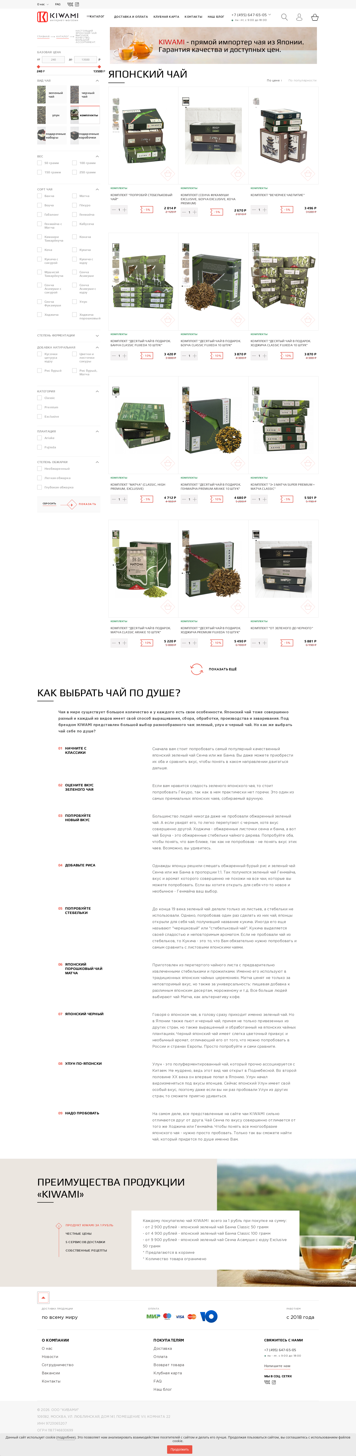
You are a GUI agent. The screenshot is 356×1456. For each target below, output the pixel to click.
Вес (40, 156)
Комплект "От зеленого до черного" (282, 624)
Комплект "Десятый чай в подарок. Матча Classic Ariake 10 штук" (141, 627)
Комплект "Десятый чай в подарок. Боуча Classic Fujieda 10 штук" (211, 343)
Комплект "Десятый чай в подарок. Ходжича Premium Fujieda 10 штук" (211, 627)
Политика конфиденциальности (68, 1433)
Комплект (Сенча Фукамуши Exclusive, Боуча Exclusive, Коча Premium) (208, 199)
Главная (43, 36)
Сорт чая (45, 189)
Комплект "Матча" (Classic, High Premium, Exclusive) (138, 485)
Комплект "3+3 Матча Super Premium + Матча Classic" (283, 485)
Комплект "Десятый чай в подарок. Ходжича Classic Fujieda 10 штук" (281, 343)
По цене (274, 80)
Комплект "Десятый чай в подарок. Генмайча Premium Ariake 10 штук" (211, 485)
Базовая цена (49, 52)
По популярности (302, 80)
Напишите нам (277, 1360)
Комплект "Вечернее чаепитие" (278, 195)
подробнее (66, 1437)
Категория (46, 391)
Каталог (62, 36)
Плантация (46, 431)
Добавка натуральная (56, 347)
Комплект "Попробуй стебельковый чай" (141, 197)
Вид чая (44, 80)
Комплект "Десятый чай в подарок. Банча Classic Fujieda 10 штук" (141, 343)
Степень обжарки (52, 462)
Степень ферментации (56, 335)
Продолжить (180, 1449)
